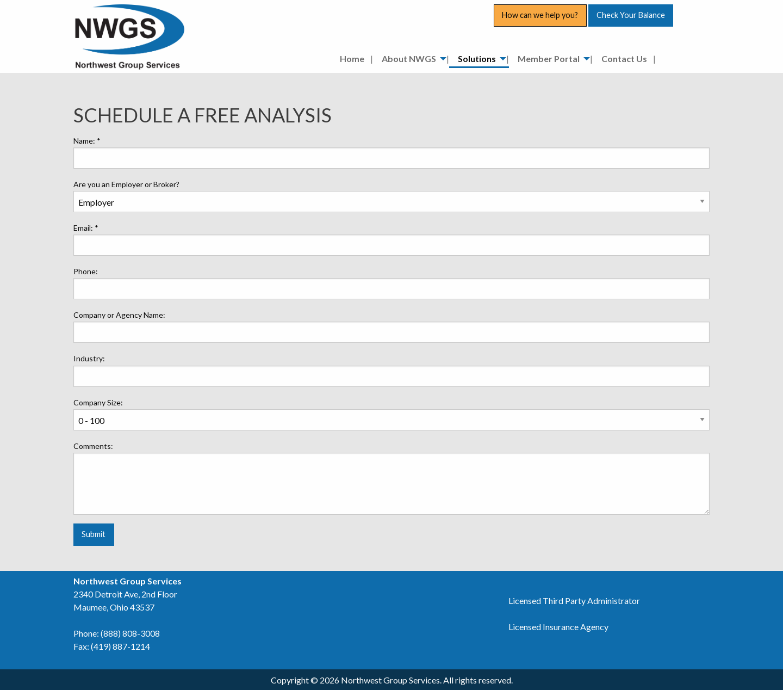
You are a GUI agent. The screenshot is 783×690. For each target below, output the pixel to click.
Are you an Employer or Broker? (126, 184)
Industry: (89, 358)
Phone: (85, 271)
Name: (87, 140)
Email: (85, 227)
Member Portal (549, 58)
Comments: (93, 446)
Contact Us (624, 58)
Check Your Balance (630, 15)
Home (352, 58)
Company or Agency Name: (119, 314)
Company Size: (98, 402)
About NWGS (409, 58)
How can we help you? (540, 15)
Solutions (477, 58)
